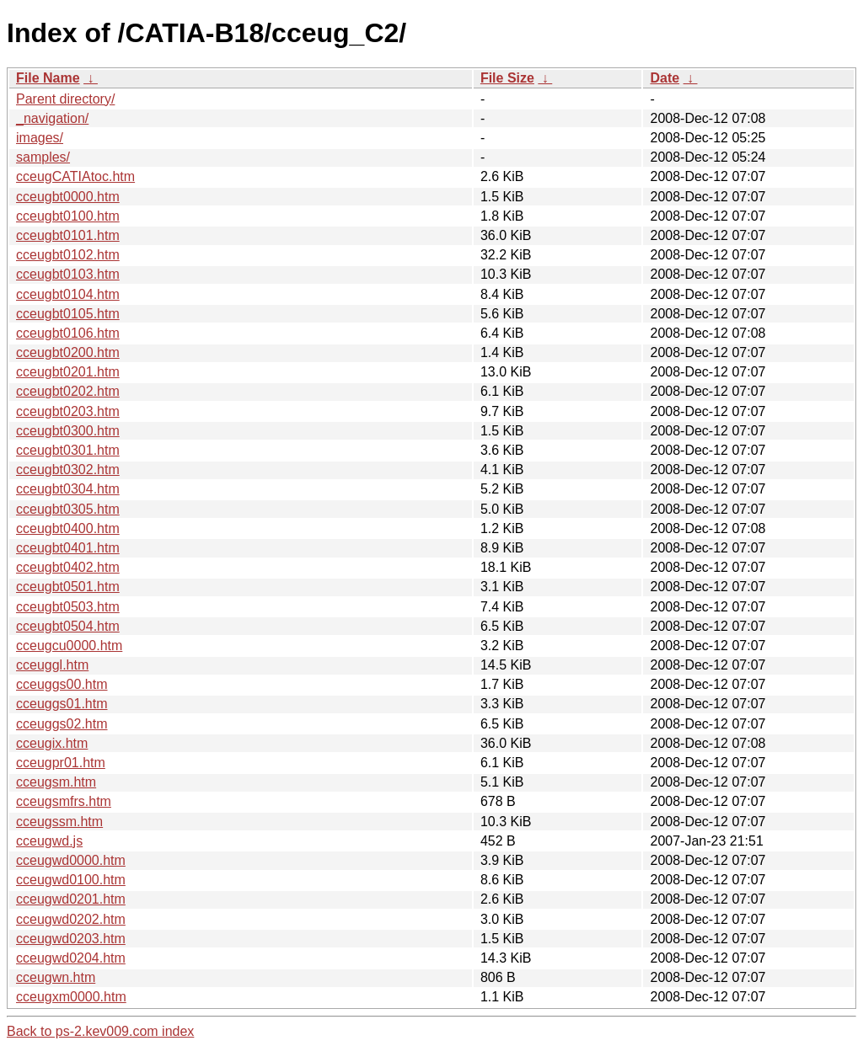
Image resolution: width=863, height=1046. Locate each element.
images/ (39, 138)
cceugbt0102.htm (68, 255)
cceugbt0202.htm (68, 391)
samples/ (43, 157)
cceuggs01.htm (62, 703)
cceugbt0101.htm (68, 235)
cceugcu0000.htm (69, 645)
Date (664, 78)
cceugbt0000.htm (68, 196)
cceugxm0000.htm (71, 997)
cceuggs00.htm (62, 684)
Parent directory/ (65, 99)
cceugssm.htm (59, 821)
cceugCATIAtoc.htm (75, 176)
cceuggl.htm (52, 665)
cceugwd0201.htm (71, 899)
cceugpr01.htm (60, 762)
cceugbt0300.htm (68, 431)
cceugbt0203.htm (68, 411)
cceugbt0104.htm (68, 294)
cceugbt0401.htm (68, 548)
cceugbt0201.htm (68, 372)
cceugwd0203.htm (71, 938)
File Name (48, 78)
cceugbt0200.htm (68, 352)
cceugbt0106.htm (68, 333)
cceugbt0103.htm (68, 274)
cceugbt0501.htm (68, 586)
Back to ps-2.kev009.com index (100, 1031)
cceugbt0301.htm (68, 450)
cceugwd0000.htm (71, 860)
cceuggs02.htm (62, 724)
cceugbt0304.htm (68, 489)
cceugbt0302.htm (68, 469)
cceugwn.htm (55, 977)
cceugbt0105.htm (68, 314)
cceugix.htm (52, 743)
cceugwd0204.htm (71, 958)
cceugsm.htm (56, 782)
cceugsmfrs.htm (63, 801)
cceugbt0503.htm (68, 607)
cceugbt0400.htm (68, 528)
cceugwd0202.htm (71, 919)
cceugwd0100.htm (71, 880)
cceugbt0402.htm (68, 567)
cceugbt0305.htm (68, 509)
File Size (507, 78)
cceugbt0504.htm (68, 626)
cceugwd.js (49, 841)
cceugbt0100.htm (68, 216)
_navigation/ (52, 118)
